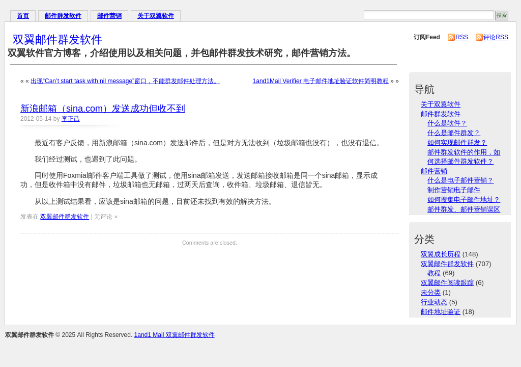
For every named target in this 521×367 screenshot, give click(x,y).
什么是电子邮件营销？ (460, 180)
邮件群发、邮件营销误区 (463, 209)
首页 (23, 15)
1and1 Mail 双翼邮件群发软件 (174, 334)
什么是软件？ (447, 123)
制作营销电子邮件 (453, 190)
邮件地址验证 (440, 312)
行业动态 (434, 302)
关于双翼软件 (155, 15)
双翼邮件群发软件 (57, 39)
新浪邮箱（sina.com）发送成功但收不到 (102, 108)
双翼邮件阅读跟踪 (447, 282)
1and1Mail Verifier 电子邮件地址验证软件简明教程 (321, 81)
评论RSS (495, 37)
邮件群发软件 (63, 15)
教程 (434, 273)
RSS (461, 37)
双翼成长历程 (440, 254)
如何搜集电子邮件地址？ (463, 199)
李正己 (71, 118)
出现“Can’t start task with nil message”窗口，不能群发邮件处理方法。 (125, 81)
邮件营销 (109, 15)
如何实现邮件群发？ (457, 142)
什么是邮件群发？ (453, 133)
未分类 (431, 292)
